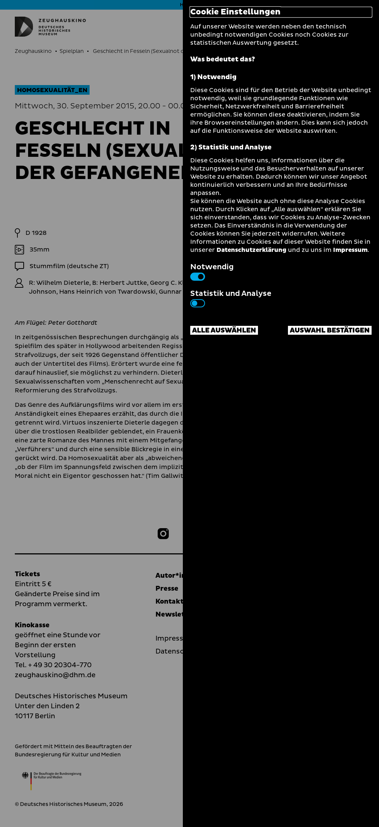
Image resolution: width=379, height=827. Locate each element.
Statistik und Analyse (230, 297)
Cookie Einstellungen (235, 12)
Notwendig (212, 271)
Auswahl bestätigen (330, 330)
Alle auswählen (224, 330)
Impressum (350, 250)
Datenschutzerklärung (251, 250)
